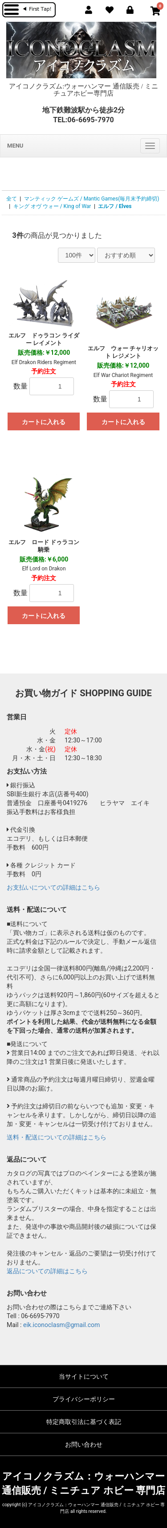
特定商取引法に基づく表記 (83, 1421)
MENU (15, 145)
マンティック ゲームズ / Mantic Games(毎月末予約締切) (91, 199)
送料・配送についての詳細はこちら (56, 1137)
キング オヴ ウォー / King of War (52, 206)
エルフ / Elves (114, 206)
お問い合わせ (83, 1444)
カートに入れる (43, 421)
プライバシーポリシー (84, 1399)
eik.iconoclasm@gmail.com (61, 1324)
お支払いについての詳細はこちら (53, 887)
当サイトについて (84, 1376)
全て (11, 199)
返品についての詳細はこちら (47, 1271)
